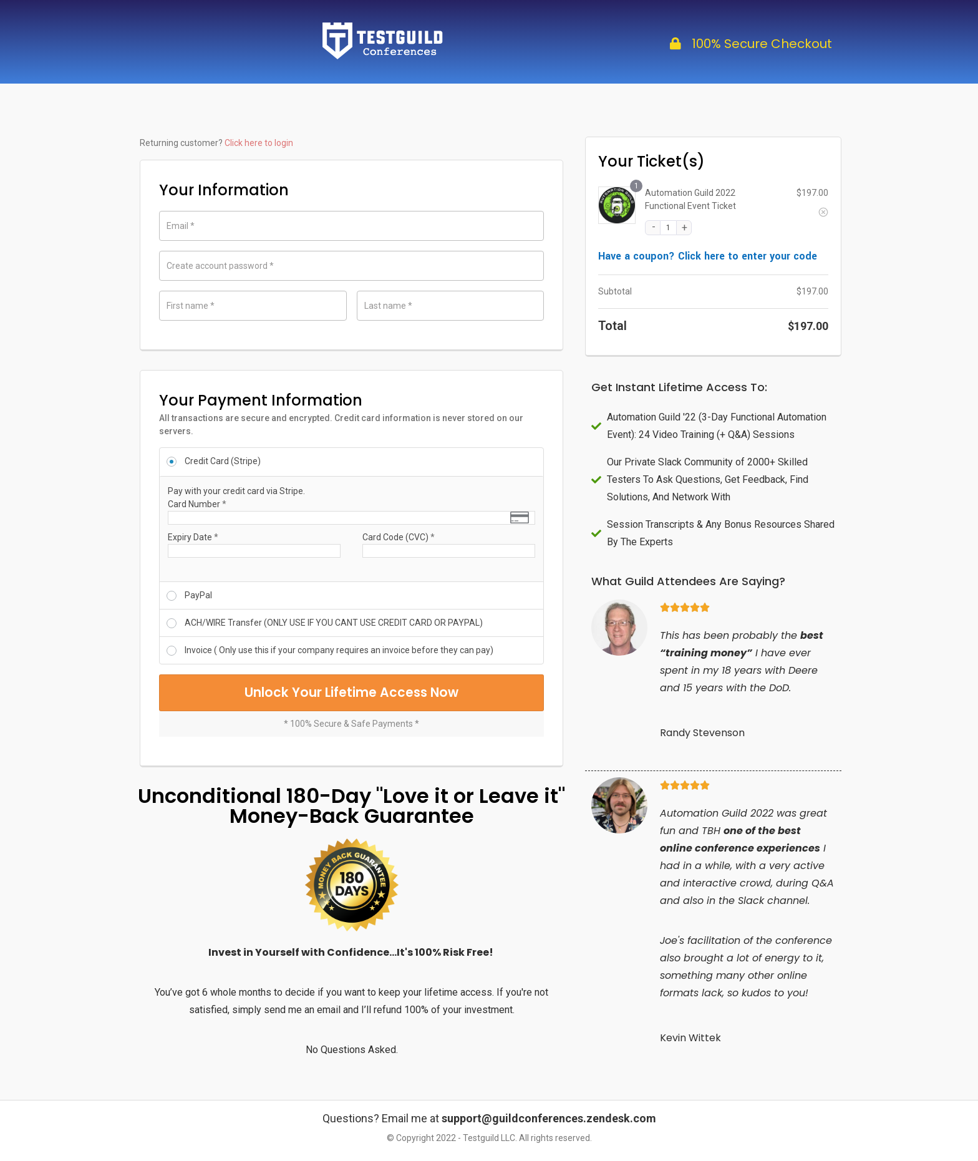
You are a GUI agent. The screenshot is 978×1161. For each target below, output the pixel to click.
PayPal (198, 595)
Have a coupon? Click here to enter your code (707, 256)
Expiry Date (193, 537)
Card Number (197, 504)
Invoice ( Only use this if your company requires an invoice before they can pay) (339, 650)
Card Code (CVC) (398, 537)
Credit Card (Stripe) (223, 461)
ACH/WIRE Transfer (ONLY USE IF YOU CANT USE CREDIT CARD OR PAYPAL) (334, 623)
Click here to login (259, 143)
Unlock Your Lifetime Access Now (352, 699)
